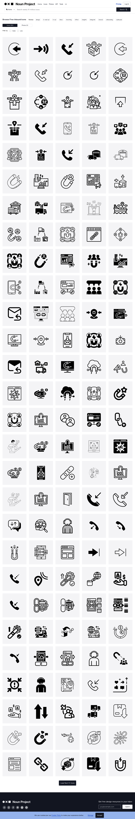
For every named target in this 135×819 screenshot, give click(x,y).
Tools (61, 4)
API (56, 4)
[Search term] (66, 9)
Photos (51, 4)
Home (40, 4)
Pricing (118, 4)
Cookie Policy (56, 815)
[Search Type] (10, 9)
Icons (45, 4)
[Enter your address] (110, 807)
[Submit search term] (123, 9)
